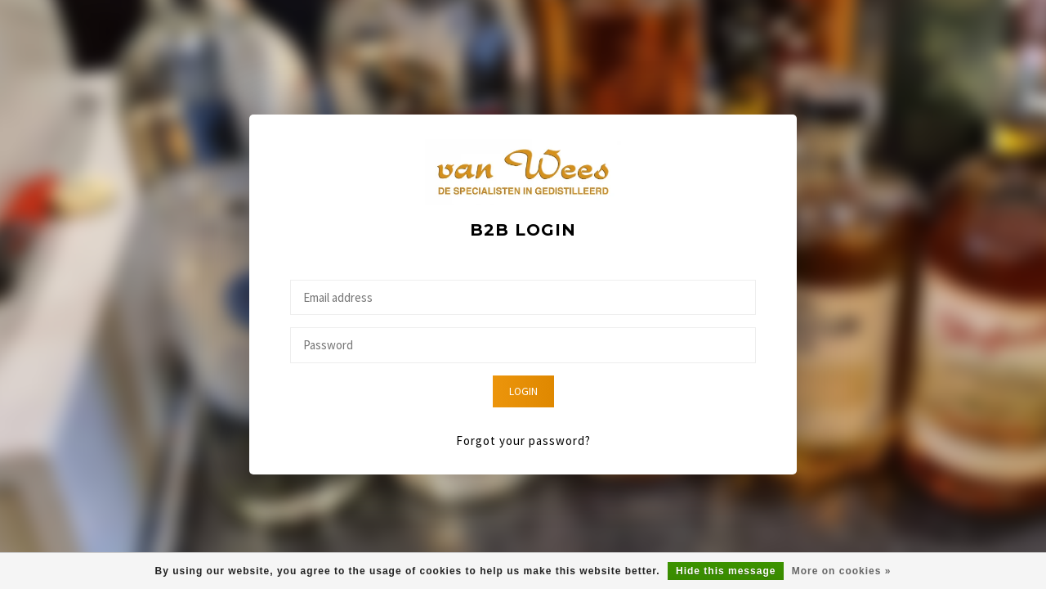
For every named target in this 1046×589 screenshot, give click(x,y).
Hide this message (726, 571)
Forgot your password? (523, 440)
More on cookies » (842, 571)
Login (523, 391)
